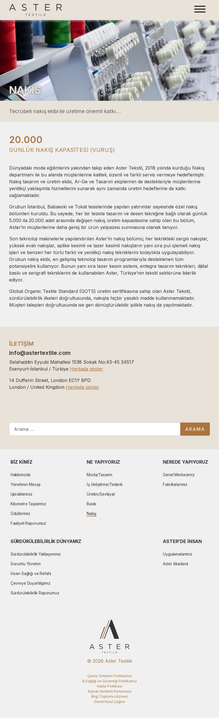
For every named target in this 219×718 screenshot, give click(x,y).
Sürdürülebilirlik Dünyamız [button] (46, 541)
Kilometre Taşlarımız (28, 504)
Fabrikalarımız (175, 484)
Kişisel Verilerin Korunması (109, 691)
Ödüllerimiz (20, 513)
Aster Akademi (175, 564)
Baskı (91, 504)
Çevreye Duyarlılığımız (30, 583)
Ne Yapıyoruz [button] (103, 462)
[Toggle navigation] (200, 10)
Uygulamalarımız (177, 554)
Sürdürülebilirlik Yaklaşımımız (36, 554)
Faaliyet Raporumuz (28, 523)
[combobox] (95, 429)
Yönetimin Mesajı (25, 484)
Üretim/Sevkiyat (101, 494)
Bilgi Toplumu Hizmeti (109, 696)
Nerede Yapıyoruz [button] (185, 462)
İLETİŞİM (21, 343)
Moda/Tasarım (99, 474)
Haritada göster (86, 369)
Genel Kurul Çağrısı (109, 701)
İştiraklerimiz (22, 494)
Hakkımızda (21, 474)
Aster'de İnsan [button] (182, 541)
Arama (195, 429)
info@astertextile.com (40, 352)
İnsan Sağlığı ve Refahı (31, 573)
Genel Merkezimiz (179, 474)
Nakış (91, 513)
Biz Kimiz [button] (22, 462)
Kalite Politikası (109, 686)
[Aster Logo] (35, 10)
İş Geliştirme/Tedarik (105, 484)
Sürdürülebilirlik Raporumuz (35, 593)
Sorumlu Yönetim (26, 564)
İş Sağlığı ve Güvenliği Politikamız (109, 681)
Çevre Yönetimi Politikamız (109, 676)
